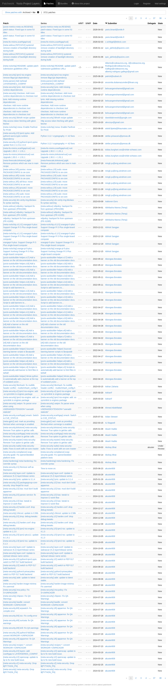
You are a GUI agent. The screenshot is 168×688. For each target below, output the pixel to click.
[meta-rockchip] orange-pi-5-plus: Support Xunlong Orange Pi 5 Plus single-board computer (18, 251)
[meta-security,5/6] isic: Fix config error (20, 616)
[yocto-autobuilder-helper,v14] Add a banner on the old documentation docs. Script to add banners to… (20, 285)
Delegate (152, 23)
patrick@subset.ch (113, 76)
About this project (81, 3)
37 (154, 18)
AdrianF (108, 393)
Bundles (63, 3)
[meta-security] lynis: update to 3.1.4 (19, 479)
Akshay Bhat (110, 447)
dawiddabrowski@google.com (118, 118)
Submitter (112, 23)
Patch (6, 23)
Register (147, 3)
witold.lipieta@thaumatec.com (118, 128)
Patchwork (8, 3)
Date (95, 23)
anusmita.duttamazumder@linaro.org (121, 82)
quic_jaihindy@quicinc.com (117, 48)
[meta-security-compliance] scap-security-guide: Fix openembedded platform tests (18, 455)
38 (160, 18)
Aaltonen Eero (111, 201)
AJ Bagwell (110, 423)
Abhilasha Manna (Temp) (116, 207)
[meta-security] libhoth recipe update (19, 118)
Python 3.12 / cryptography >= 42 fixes (58, 136)
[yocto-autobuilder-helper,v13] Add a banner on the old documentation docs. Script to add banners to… (20, 300)
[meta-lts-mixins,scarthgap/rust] (17, 42)
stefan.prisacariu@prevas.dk (117, 136)
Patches (48, 3)
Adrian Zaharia (111, 386)
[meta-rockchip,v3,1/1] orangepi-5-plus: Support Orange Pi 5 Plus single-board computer (20, 227)
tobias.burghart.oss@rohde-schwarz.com (123, 150)
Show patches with (13, 12)
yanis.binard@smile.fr (114, 29)
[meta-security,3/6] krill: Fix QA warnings (21, 628)
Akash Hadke (111, 429)
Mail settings (160, 3)
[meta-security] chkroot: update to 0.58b (20, 513)
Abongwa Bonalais (113, 259)
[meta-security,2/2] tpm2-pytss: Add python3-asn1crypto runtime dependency (18, 136)
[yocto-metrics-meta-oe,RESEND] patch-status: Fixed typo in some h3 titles (19, 30)
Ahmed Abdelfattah (113, 408)
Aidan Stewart (111, 417)
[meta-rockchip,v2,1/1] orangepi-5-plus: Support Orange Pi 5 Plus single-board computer (20, 236)
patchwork (61, 685)
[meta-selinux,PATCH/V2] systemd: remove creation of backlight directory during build (19, 48)
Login (136, 3)
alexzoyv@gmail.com (114, 122)
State (160, 23)
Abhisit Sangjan (112, 227)
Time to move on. (48, 468)
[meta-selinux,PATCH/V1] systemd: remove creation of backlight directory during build (19, 57)
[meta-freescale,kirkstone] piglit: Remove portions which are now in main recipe (20, 163)
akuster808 (110, 468)
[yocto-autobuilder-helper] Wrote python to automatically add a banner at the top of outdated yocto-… (20, 379)
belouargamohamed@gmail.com (119, 88)
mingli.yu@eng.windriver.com (118, 163)
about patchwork (104, 685)
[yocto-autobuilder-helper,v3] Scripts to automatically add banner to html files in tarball (20, 370)
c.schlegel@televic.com (115, 42)
